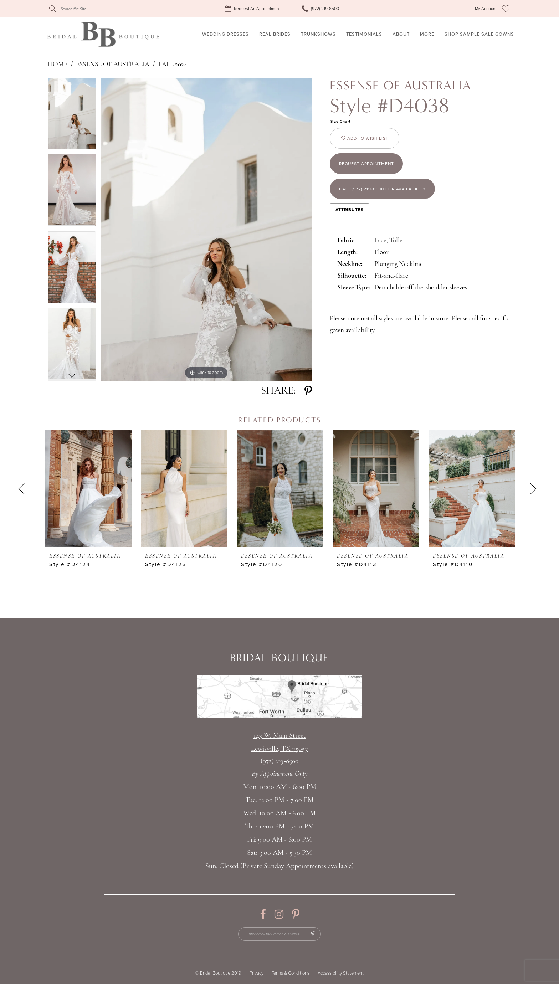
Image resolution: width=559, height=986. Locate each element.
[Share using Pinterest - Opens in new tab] (308, 391)
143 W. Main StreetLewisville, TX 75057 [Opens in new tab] (279, 742)
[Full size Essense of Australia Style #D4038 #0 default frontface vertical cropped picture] (206, 229)
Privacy (256, 975)
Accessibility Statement (341, 975)
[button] (485, 8)
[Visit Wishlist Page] (505, 8)
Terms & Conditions (290, 975)
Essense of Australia (112, 64)
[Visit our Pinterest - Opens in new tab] (295, 914)
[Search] (92, 8)
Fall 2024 (172, 64)
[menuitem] (253, 9)
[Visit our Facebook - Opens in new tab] (263, 914)
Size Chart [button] (342, 121)
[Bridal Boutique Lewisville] (103, 34)
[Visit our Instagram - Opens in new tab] (279, 914)
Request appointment (372, 171)
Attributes (349, 222)
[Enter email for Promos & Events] (279, 935)
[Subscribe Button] (317, 935)
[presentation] (88, 488)
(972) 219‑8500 (279, 761)
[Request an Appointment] (253, 9)
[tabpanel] (72, 116)
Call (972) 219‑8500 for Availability (391, 200)
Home (57, 64)
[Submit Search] (52, 8)
